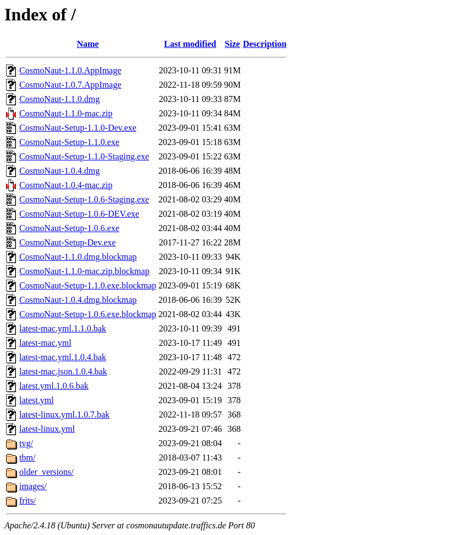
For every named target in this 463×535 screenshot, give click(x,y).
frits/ (27, 500)
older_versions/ (46, 472)
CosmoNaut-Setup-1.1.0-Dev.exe (78, 127)
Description (264, 44)
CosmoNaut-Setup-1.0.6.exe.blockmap (87, 314)
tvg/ (26, 443)
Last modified (190, 44)
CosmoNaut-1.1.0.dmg (59, 99)
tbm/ (27, 457)
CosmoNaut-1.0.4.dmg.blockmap (78, 299)
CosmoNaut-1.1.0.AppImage (70, 70)
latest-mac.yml (45, 342)
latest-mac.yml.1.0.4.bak (62, 357)
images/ (33, 486)
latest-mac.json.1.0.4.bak (63, 371)
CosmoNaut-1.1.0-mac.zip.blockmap (84, 271)
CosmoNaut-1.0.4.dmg (59, 170)
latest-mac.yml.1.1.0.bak (62, 328)
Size (232, 44)
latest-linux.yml (47, 429)
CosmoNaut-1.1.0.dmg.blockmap (78, 256)
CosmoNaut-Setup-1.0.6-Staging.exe (84, 199)
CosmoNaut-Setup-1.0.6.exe (69, 228)
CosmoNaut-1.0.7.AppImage (70, 84)
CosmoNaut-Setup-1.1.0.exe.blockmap (87, 285)
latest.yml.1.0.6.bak (54, 385)
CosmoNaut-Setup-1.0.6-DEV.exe (79, 213)
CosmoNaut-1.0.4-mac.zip (65, 185)
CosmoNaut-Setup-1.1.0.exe (69, 142)
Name (88, 44)
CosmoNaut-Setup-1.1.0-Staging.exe (84, 156)
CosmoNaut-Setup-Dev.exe (67, 242)
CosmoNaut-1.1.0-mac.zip (65, 113)
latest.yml (36, 400)
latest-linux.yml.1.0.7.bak (64, 414)
